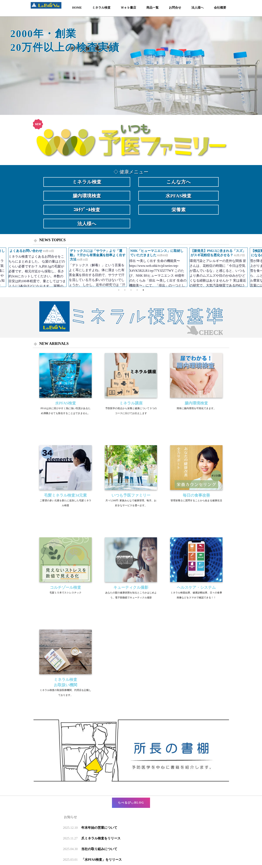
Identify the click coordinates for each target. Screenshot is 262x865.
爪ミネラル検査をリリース (101, 838)
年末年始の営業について (99, 827)
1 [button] (119, 290)
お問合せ (175, 7)
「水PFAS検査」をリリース (101, 859)
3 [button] (131, 290)
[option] (131, 66)
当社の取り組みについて (99, 849)
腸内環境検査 (87, 195)
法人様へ (197, 7)
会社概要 (220, 7)
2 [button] (125, 290)
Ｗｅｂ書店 (128, 7)
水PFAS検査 (178, 195)
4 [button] (137, 290)
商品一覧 (152, 7)
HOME (77, 7)
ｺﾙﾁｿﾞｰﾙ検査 (86, 209)
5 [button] (143, 290)
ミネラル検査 (101, 7)
